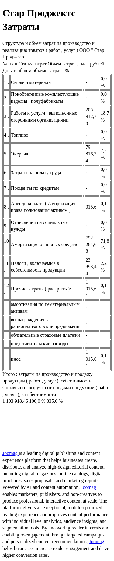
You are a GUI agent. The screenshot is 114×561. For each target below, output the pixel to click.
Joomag (10, 453)
